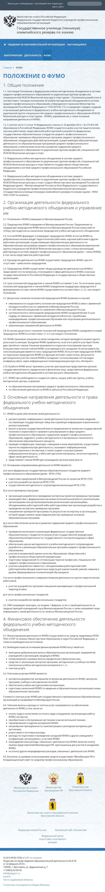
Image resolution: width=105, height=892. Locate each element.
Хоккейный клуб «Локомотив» (71, 830)
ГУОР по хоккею (32, 857)
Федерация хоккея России (32, 830)
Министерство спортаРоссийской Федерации (25, 787)
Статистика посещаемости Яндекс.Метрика (26, 884)
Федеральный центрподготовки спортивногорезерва (52, 839)
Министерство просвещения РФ (53, 787)
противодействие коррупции (48, 3)
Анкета (7, 876)
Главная (7, 67)
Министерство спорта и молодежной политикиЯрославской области (52, 812)
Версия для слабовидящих (20, 3)
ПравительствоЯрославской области (80, 787)
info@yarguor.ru (11, 873)
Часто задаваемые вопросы (18, 879)
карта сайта (57, 6)
